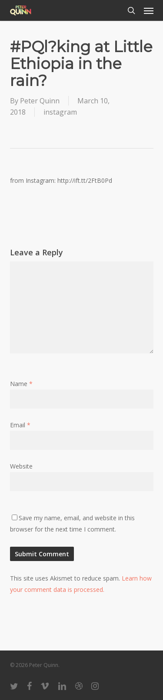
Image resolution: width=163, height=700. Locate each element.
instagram (60, 112)
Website (21, 466)
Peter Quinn (40, 101)
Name (21, 384)
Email (20, 425)
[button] (148, 10)
